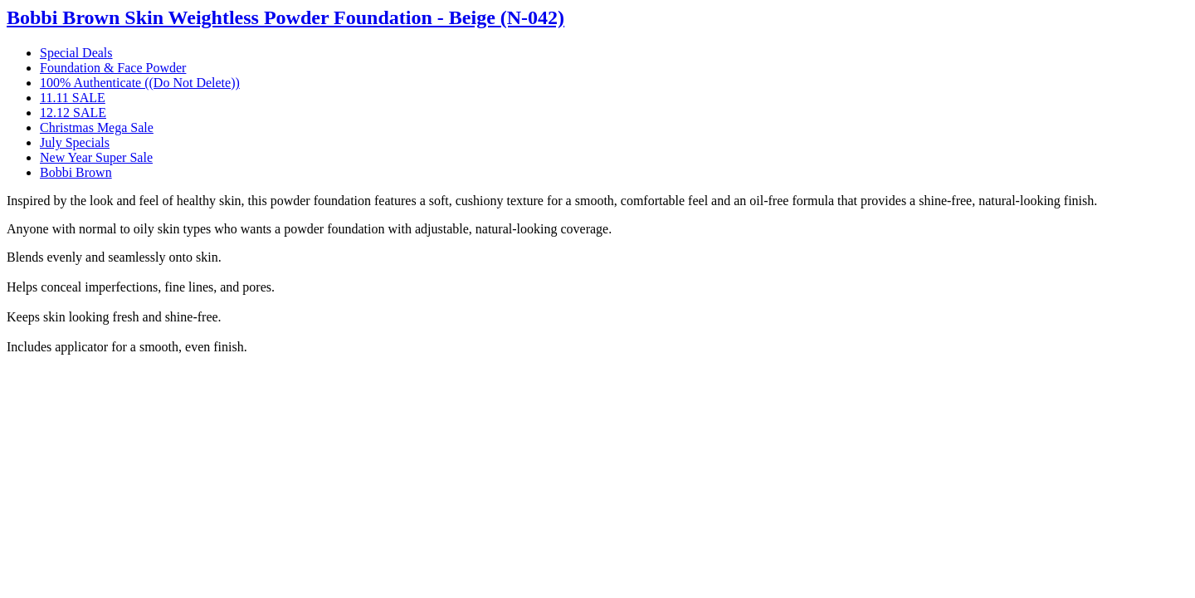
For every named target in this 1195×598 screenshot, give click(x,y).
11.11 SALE (72, 98)
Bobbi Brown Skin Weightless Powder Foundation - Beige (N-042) (285, 17)
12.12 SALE (73, 112)
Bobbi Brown (76, 172)
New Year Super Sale (96, 157)
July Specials (75, 142)
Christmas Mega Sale (97, 127)
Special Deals (76, 53)
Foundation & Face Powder (113, 68)
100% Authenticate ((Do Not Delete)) (140, 83)
